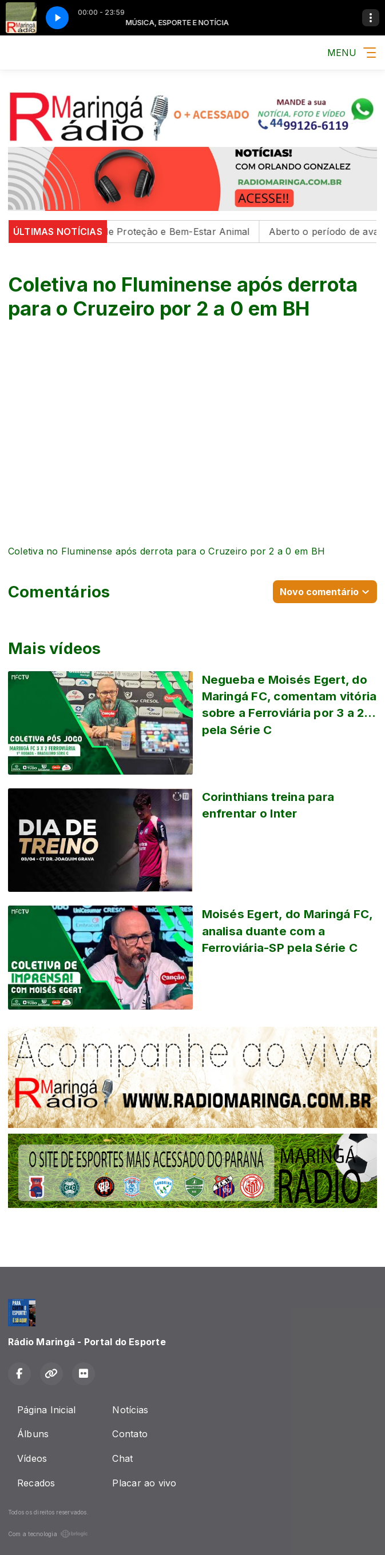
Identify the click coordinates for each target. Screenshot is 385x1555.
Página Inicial (46, 1410)
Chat (122, 1458)
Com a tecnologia (48, 1534)
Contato (130, 1434)
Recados (36, 1483)
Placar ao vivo (144, 1483)
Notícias (130, 1410)
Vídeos (32, 1458)
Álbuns (33, 1434)
